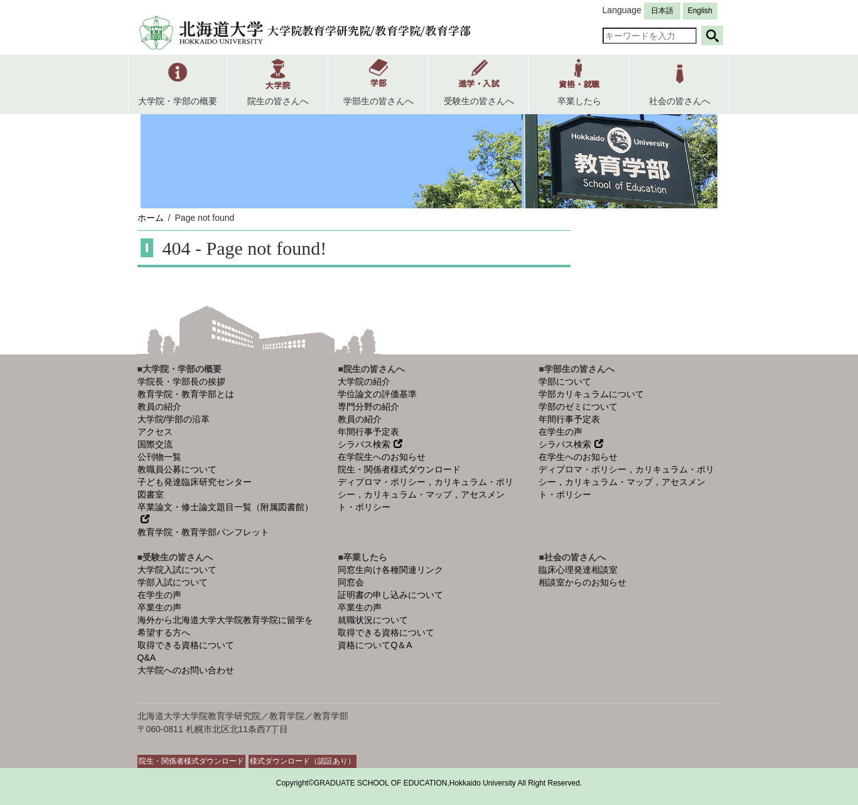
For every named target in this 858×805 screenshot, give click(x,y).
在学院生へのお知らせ (382, 457)
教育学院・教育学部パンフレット (203, 532)
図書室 (150, 494)
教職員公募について (177, 469)
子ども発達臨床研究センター (194, 482)
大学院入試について (177, 570)
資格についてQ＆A (375, 645)
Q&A (146, 658)
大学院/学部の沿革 (173, 419)
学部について (565, 381)
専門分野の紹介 (368, 407)
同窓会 (351, 582)
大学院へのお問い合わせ (185, 670)
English (700, 10)
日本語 (662, 10)
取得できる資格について (185, 645)
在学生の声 (560, 432)
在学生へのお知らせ (578, 457)
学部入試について (172, 582)
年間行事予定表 (368, 432)
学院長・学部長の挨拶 (181, 381)
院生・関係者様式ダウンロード (399, 469)
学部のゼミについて (578, 407)
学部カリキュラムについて (591, 394)
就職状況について (373, 620)
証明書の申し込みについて (390, 595)
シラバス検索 (370, 444)
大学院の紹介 (364, 381)
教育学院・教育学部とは (185, 394)
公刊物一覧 (159, 457)
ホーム (150, 218)
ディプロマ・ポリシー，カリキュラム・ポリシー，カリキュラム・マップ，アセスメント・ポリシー (425, 494)
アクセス (155, 432)
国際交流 (155, 444)
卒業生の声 (159, 607)
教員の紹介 (159, 407)
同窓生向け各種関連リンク (390, 570)
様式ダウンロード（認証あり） (302, 761)
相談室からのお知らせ (582, 582)
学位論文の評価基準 (377, 394)
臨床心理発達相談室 (578, 570)
